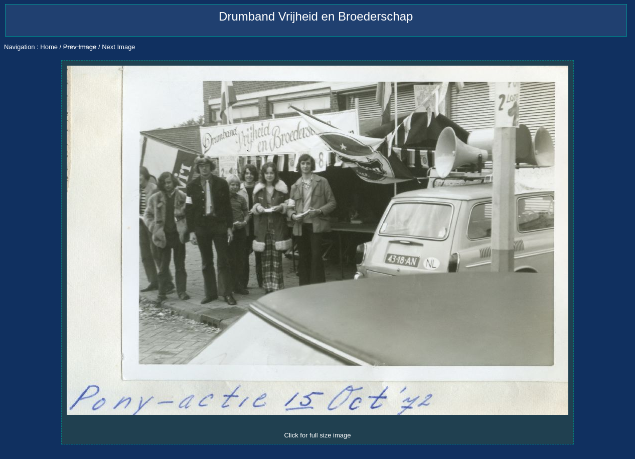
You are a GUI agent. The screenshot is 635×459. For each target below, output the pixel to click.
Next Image (118, 47)
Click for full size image (317, 435)
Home (49, 47)
